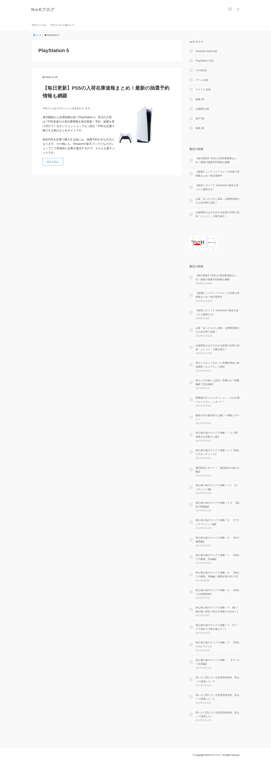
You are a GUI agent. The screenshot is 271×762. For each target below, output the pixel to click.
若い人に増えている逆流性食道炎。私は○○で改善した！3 (217, 679)
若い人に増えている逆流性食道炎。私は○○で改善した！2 (217, 697)
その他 (199, 70)
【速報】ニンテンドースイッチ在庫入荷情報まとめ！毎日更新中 (217, 173)
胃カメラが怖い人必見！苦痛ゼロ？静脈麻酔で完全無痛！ (217, 382)
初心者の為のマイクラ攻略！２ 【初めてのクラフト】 (217, 644)
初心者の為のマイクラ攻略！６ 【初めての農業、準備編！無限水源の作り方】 (217, 574)
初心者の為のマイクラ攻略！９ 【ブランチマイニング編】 (217, 522)
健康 (198, 99)
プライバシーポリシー (62, 25)
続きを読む (53, 161)
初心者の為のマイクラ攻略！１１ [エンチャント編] (217, 487)
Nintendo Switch (204, 51)
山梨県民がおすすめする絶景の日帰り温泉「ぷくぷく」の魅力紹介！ (217, 214)
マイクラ (200, 89)
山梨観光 (200, 108)
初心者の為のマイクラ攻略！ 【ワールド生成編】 (217, 662)
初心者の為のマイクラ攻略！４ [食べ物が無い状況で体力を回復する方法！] (217, 609)
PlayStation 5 (203, 60)
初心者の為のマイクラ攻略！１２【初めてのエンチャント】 (217, 452)
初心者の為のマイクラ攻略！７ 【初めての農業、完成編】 (217, 557)
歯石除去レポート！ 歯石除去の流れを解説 (217, 469)
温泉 (198, 128)
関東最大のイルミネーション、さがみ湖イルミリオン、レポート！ (217, 399)
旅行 (198, 118)
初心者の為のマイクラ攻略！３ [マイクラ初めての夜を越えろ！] (217, 627)
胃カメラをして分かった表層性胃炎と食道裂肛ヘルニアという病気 (217, 364)
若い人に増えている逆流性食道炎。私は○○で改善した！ (217, 714)
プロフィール (38, 25)
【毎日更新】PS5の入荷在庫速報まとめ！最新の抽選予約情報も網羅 (216, 160)
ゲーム (199, 80)
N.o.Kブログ (43, 9)
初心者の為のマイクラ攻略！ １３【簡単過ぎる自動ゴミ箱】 (217, 434)
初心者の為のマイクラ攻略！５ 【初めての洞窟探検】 (217, 592)
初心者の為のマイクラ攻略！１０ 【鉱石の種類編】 (217, 504)
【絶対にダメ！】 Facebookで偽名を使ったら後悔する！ (217, 187)
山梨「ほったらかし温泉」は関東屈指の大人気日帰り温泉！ (217, 200)
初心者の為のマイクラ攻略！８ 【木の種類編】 (217, 539)
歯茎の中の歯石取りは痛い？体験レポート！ (217, 417)
